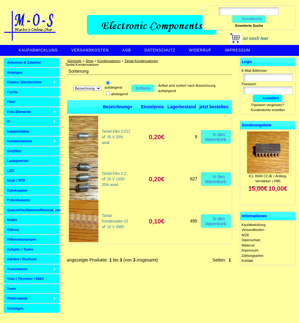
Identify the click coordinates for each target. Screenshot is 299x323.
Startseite (74, 61)
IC (9, 121)
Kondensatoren (109, 61)
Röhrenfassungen (21, 239)
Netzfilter (14, 151)
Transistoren (17, 269)
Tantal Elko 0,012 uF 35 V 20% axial (116, 137)
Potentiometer (18, 200)
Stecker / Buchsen (22, 259)
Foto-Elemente (19, 112)
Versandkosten (90, 50)
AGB (126, 50)
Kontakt (247, 260)
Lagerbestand (181, 106)
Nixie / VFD (16, 180)
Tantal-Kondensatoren (141, 61)
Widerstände (17, 298)
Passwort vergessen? (267, 105)
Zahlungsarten (252, 255)
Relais (12, 220)
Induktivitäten (18, 131)
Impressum (237, 50)
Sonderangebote (257, 125)
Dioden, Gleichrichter (24, 82)
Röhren (13, 230)
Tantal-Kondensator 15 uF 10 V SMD (115, 221)
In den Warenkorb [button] (215, 137)
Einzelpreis (152, 106)
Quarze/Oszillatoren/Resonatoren (33, 210)
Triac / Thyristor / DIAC (25, 279)
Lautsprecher (18, 161)
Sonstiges (15, 308)
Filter (11, 102)
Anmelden (267, 97)
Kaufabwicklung (38, 50)
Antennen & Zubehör (24, 62)
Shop (89, 61)
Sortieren (143, 88)
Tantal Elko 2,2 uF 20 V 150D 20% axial (114, 179)
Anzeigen (14, 72)
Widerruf (200, 50)
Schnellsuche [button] (249, 18)
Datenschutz (160, 50)
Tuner (12, 289)
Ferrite (12, 92)
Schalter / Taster (20, 249)
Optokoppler (17, 190)
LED (10, 171)
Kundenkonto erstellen (268, 110)
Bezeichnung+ (117, 106)
